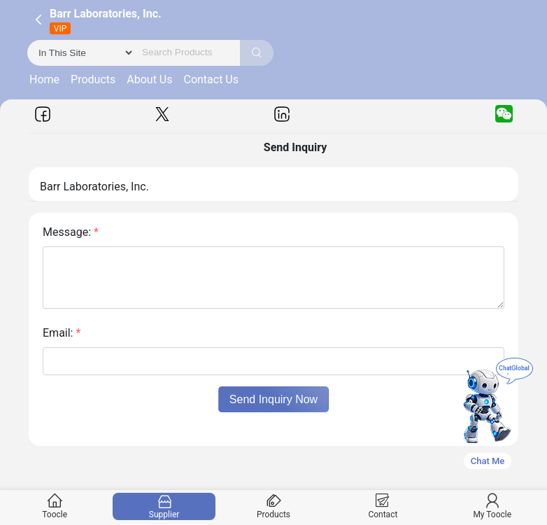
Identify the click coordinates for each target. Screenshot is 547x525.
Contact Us (211, 79)
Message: (71, 232)
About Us (149, 79)
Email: (61, 333)
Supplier (164, 506)
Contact (382, 506)
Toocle (54, 506)
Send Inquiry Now (273, 399)
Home (44, 79)
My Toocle (492, 506)
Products (93, 79)
